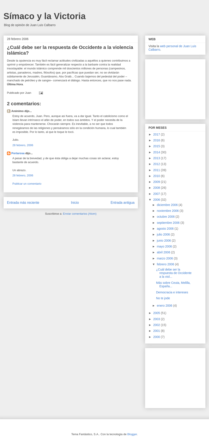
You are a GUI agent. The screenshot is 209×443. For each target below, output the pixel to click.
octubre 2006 (166, 216)
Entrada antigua (123, 202)
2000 (157, 337)
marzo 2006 (165, 258)
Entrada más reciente (23, 202)
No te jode (163, 298)
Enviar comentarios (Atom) (79, 213)
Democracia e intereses (172, 292)
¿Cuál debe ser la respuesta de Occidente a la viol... (174, 273)
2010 (157, 176)
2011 (157, 170)
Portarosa (18, 153)
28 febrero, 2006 (22, 145)
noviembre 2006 (168, 210)
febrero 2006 (166, 264)
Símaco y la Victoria (44, 16)
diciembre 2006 (168, 205)
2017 (157, 134)
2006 (157, 199)
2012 (157, 164)
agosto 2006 (165, 228)
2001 (157, 331)
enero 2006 (165, 305)
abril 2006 (164, 252)
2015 (157, 146)
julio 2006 (164, 234)
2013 (157, 158)
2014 (157, 152)
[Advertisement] (175, 88)
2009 (157, 182)
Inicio (75, 202)
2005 (157, 313)
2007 (157, 194)
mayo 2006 (165, 246)
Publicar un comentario (26, 183)
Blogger (132, 434)
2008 (157, 187)
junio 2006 (164, 240)
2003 (157, 319)
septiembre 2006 (168, 222)
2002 (157, 325)
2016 (157, 140)
